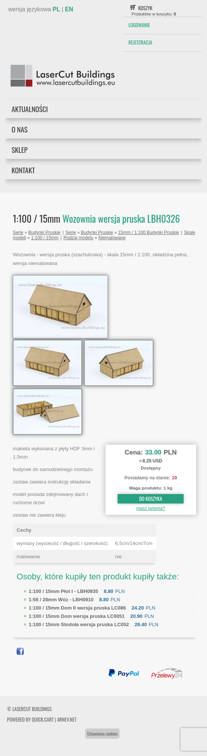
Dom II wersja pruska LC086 (77, 608)
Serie (18, 232)
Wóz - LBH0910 (61, 599)
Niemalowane (112, 237)
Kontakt (23, 170)
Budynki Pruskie (44, 232)
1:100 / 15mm (44, 237)
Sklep (20, 150)
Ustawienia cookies (102, 733)
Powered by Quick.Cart (30, 719)
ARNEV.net (66, 719)
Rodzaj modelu (78, 237)
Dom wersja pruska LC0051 (76, 616)
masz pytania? (150, 508)
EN (69, 9)
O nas (20, 129)
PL (56, 9)
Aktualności (30, 109)
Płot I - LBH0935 (63, 591)
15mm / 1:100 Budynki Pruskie (148, 232)
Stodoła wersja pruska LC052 (79, 624)
